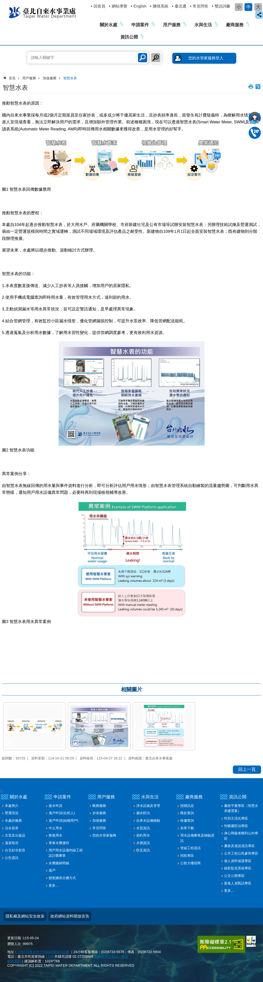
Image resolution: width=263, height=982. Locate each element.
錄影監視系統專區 (237, 868)
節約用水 (143, 835)
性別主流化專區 (236, 818)
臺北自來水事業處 (42, 12)
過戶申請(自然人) (62, 813)
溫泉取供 (11, 843)
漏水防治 (143, 813)
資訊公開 (129, 37)
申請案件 (140, 24)
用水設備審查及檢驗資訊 (197, 838)
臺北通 (180, 6)
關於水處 (108, 24)
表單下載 (187, 828)
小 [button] (238, 6)
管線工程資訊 (190, 848)
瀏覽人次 (14, 944)
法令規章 (11, 828)
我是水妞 (255, 118)
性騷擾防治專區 (236, 826)
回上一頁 (247, 769)
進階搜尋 (155, 57)
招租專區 (187, 855)
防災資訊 (143, 850)
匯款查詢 (187, 813)
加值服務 (49, 78)
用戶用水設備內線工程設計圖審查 (66, 852)
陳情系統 (160, 6)
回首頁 (99, 6)
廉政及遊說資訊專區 (239, 846)
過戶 (52, 870)
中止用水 (55, 828)
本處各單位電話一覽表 (111, 956)
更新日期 (14, 938)
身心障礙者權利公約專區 (241, 835)
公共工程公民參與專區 (241, 853)
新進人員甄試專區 (237, 883)
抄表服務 (99, 813)
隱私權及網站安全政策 (25, 916)
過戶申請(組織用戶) (63, 820)
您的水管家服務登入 (205, 58)
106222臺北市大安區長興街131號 (43, 952)
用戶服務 (172, 24)
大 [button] (258, 6)
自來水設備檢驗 (148, 820)
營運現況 (11, 813)
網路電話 (14, 961)
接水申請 (55, 806)
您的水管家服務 (104, 835)
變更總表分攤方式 (62, 878)
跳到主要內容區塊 (2, 2)
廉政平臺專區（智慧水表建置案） (241, 808)
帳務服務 (99, 806)
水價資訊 (143, 843)
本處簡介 (11, 806)
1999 (50, 956)
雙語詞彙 (222, 6)
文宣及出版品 (15, 835)
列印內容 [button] (251, 86)
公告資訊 (11, 858)
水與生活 (203, 24)
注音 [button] (258, 86)
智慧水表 (70, 78)
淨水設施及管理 (148, 806)
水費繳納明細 (59, 863)
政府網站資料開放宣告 (69, 916)
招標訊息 (187, 806)
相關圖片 (131, 689)
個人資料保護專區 (237, 861)
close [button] (259, 15)
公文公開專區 (234, 876)
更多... (53, 885)
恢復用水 (55, 835)
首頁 (12, 78)
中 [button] (248, 6)
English (140, 6)
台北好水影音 (15, 850)
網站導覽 (119, 6)
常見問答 (200, 6)
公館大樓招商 (190, 863)
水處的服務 (13, 820)
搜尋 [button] (142, 57)
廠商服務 (235, 24)
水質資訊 (143, 828)
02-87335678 (255, 133)
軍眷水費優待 (59, 843)
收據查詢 (187, 820)
